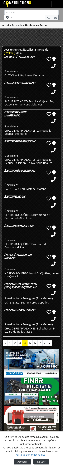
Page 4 (43, 25)
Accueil (5, 25)
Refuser (41, 461)
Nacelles (29, 25)
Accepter (22, 461)
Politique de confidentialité (31, 454)
